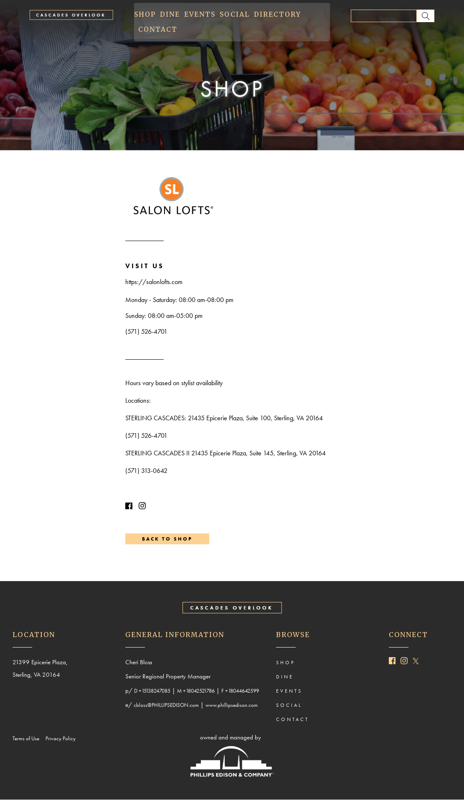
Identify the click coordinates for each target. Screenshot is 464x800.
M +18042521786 (196, 690)
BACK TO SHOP (167, 539)
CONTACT (157, 29)
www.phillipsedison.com (231, 705)
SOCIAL (235, 14)
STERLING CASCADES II (157, 453)
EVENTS (200, 14)
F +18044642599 (240, 690)
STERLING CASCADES (155, 418)
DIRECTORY (277, 14)
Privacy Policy (62, 738)
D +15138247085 (152, 690)
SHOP (145, 14)
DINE (170, 14)
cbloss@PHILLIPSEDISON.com (166, 705)
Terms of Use (28, 738)
